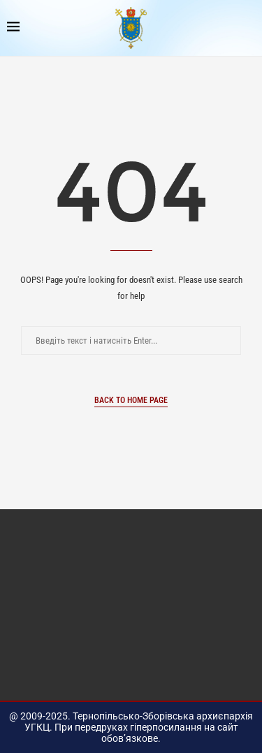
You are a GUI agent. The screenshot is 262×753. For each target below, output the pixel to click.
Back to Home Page (131, 400)
